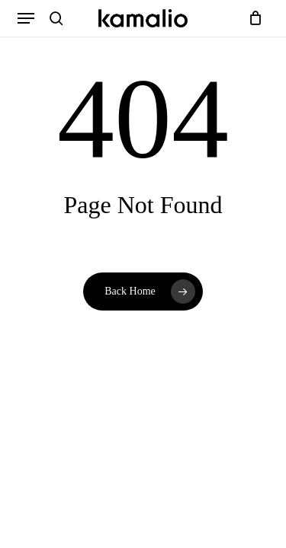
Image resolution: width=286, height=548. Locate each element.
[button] (26, 18)
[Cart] (252, 18)
